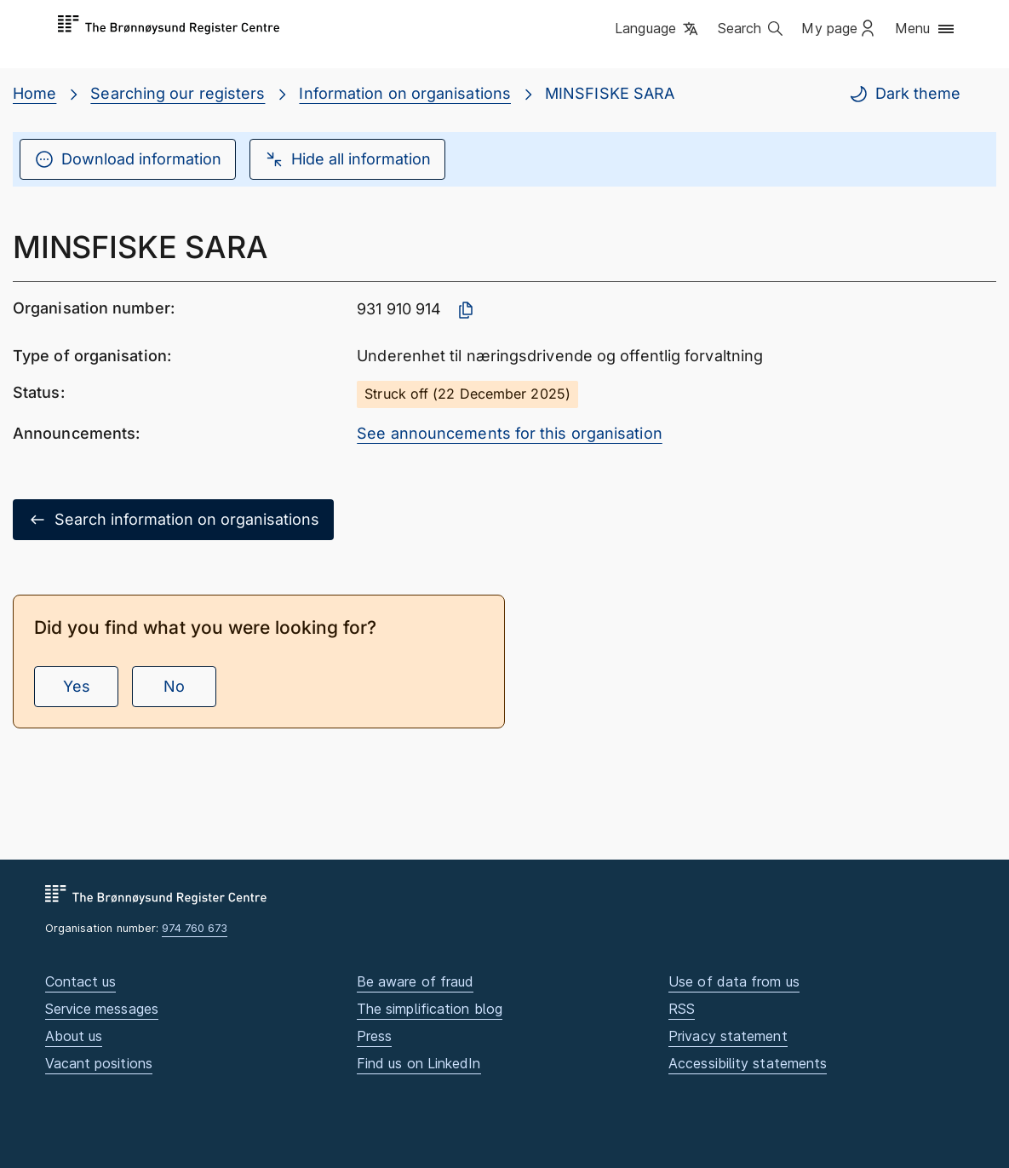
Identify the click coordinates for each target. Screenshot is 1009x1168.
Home (34, 93)
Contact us (81, 981)
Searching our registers (177, 93)
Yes (76, 686)
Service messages (101, 1008)
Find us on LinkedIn (419, 1063)
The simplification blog (429, 1008)
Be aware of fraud (415, 981)
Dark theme (904, 93)
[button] (657, 30)
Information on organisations (405, 93)
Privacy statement (728, 1035)
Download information (127, 159)
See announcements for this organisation (509, 433)
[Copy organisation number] (465, 310)
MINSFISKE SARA (609, 93)
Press (374, 1035)
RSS (681, 1008)
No (174, 686)
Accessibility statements (747, 1063)
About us (74, 1035)
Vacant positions (98, 1063)
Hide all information (347, 159)
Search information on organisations (173, 519)
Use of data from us (734, 981)
